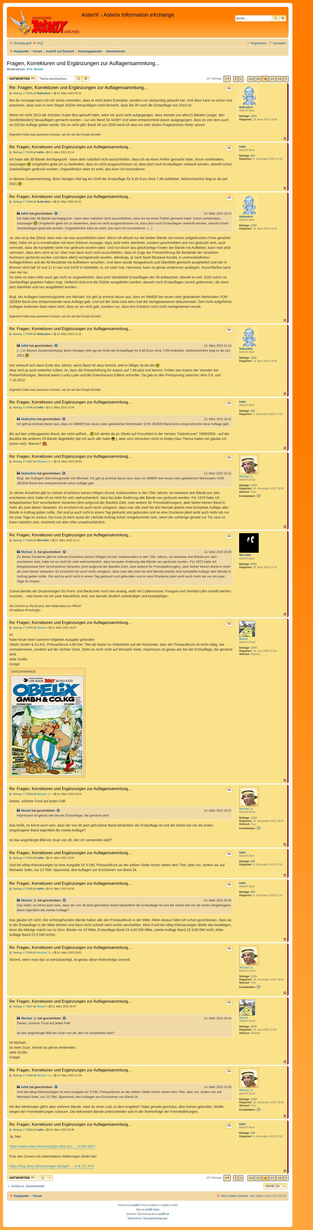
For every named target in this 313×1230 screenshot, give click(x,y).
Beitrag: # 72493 (21, 152)
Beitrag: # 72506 (21, 952)
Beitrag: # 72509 (21, 1129)
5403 (254, 564)
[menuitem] (38, 43)
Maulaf (38, 69)
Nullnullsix (246, 107)
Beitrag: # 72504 (21, 858)
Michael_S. (246, 476)
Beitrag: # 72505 (21, 888)
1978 (254, 647)
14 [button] (250, 79)
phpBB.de (163, 1214)
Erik (29, 69)
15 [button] (257, 79)
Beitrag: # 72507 (21, 1006)
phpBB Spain (152, 1209)
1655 (254, 116)
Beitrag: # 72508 (21, 1075)
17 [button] (272, 79)
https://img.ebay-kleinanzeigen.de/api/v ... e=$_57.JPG (51, 1166)
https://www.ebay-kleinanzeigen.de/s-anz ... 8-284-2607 (52, 1146)
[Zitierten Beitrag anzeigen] (56, 213)
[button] (227, 79)
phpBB (135, 1205)
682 (253, 155)
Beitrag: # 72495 (21, 334)
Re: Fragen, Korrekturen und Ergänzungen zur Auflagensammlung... (78, 87)
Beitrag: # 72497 (21, 461)
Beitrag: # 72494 (21, 201)
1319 (254, 485)
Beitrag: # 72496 (21, 407)
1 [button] (241, 79)
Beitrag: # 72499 (21, 540)
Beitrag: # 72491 (21, 93)
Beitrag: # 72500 (21, 627)
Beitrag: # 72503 (21, 794)
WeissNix (245, 554)
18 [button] (279, 79)
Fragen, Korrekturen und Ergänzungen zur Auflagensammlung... (83, 63)
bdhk (242, 146)
